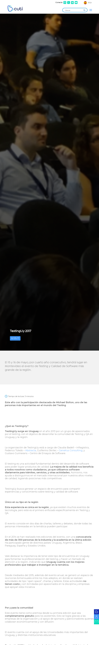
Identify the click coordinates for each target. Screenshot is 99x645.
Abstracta (30, 450)
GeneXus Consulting (70, 450)
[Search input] (73, 10)
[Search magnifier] (84, 10)
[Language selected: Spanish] (88, 2)
